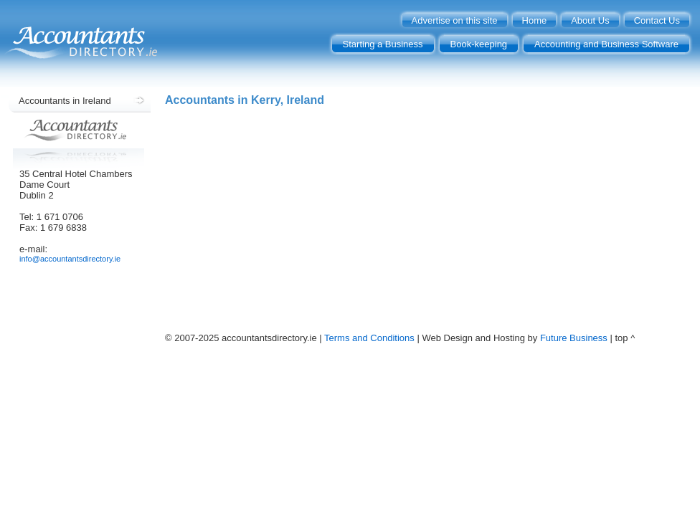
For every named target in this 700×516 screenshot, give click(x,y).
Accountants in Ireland (65, 100)
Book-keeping (479, 44)
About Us (590, 20)
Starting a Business (383, 44)
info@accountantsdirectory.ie (69, 258)
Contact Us (657, 20)
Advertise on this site (455, 20)
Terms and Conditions (369, 338)
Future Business (573, 338)
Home (534, 20)
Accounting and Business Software (606, 44)
